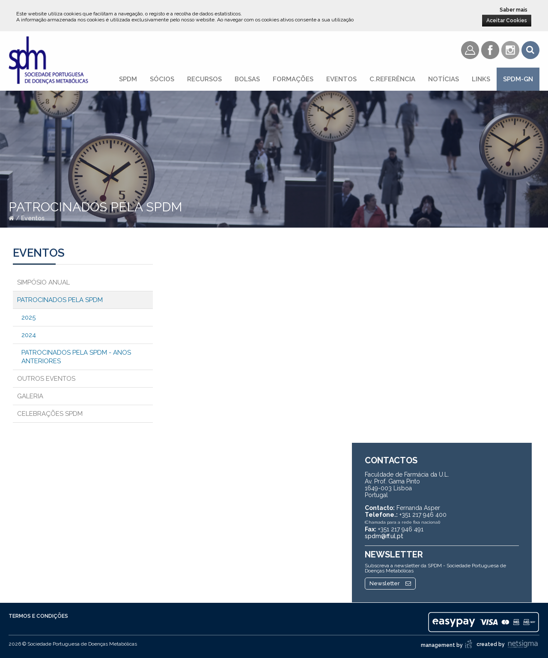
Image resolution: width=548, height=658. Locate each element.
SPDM (128, 79)
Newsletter (390, 583)
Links (481, 79)
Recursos (204, 79)
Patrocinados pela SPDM (60, 300)
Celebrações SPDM (50, 414)
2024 (28, 335)
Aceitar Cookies (506, 21)
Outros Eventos (46, 378)
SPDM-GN (518, 79)
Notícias (443, 79)
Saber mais (513, 10)
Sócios (162, 79)
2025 (28, 317)
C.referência (392, 79)
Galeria (30, 396)
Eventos (341, 79)
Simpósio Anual (43, 282)
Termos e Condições (38, 616)
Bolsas (247, 79)
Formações (293, 79)
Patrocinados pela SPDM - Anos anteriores (76, 357)
